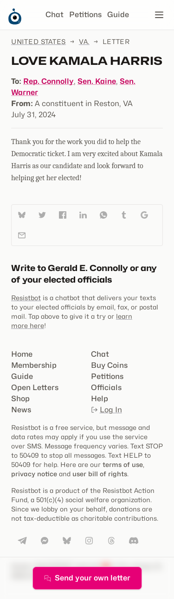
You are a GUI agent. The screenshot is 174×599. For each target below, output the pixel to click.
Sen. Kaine (96, 81)
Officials (106, 387)
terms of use (123, 464)
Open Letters (34, 387)
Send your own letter (87, 578)
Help (99, 398)
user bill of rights (99, 474)
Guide (118, 14)
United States (38, 41)
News (21, 409)
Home (21, 354)
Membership (34, 365)
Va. (84, 41)
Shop (20, 398)
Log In (106, 409)
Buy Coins (109, 365)
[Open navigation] (159, 14)
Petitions (85, 14)
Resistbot (26, 298)
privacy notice (34, 474)
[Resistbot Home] (14, 22)
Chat (54, 14)
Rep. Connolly (48, 81)
